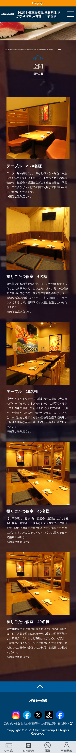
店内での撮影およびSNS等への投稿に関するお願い (38, 723)
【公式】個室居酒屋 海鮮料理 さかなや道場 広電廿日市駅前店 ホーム (28, 50)
